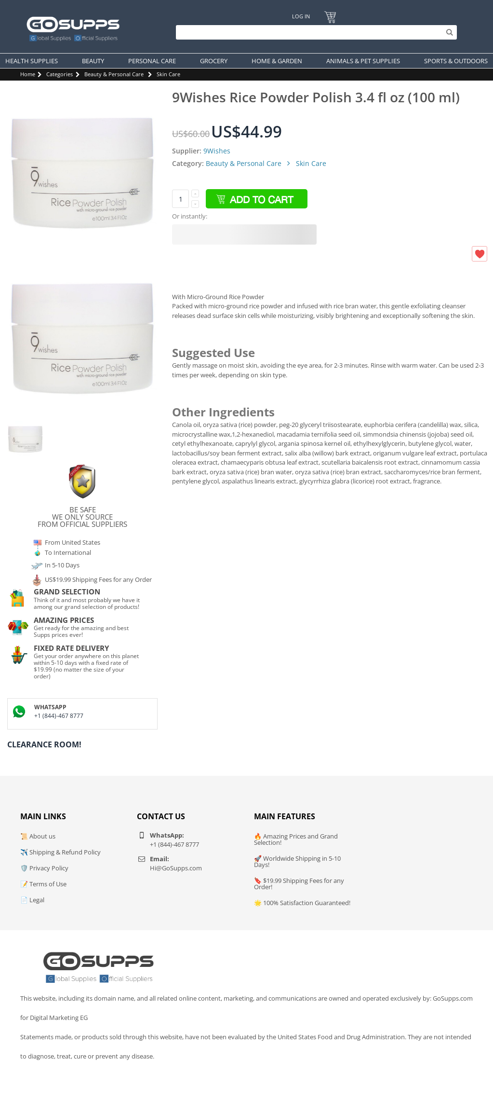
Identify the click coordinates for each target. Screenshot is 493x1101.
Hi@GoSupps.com (176, 868)
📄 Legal (32, 899)
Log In (301, 16)
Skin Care (168, 74)
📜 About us (37, 836)
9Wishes (216, 150)
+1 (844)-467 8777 (58, 716)
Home (27, 74)
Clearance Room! (44, 744)
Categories (59, 74)
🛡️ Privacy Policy (44, 868)
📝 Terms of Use (43, 884)
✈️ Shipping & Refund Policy (60, 852)
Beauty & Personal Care (114, 74)
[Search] (314, 32)
